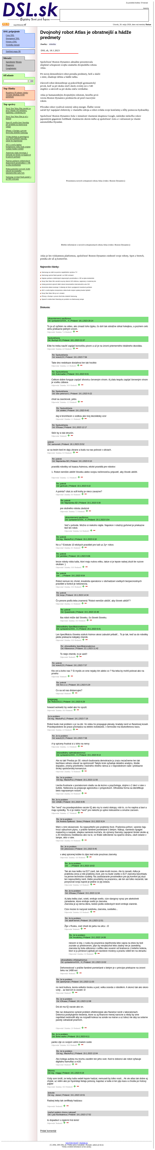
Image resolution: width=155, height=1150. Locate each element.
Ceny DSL (10, 35)
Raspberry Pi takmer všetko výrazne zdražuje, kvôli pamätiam (17, 95)
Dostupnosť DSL (13, 38)
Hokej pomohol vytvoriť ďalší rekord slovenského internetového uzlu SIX (18, 171)
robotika (52, 44)
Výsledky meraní (13, 45)
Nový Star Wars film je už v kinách (17, 117)
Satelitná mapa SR (13, 51)
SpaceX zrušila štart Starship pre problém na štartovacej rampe (17, 124)
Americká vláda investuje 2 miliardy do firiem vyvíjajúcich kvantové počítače (18, 155)
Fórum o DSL (11, 42)
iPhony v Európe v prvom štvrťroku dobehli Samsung (17, 131)
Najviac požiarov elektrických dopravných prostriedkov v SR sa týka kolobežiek (18, 163)
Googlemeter (11, 68)
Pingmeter (10, 65)
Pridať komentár (48, 1131)
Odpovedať (51, 332)
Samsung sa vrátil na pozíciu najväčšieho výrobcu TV (59, 272)
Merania (19, 62)
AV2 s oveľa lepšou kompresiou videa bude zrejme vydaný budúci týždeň (18, 147)
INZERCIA (83, 1143)
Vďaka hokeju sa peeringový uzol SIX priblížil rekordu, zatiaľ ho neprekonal (17, 138)
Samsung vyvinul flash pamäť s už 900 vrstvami (18, 178)
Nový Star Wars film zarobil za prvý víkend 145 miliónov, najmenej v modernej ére (18, 110)
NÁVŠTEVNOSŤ (72, 1143)
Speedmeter (10, 62)
